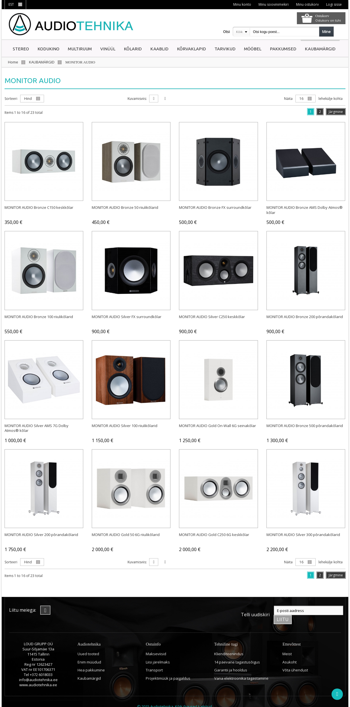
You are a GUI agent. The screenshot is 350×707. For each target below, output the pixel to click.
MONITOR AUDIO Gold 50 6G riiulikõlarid (126, 534)
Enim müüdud (89, 652)
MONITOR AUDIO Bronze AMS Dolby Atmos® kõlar (304, 210)
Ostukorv (322, 16)
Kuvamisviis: (137, 98)
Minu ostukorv (306, 4)
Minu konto (241, 4)
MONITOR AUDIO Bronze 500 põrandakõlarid (304, 425)
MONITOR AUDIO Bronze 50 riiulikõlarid (125, 207)
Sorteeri (11, 98)
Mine (326, 31)
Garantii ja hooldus (230, 660)
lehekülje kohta (330, 98)
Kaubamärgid (89, 668)
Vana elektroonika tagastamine (241, 668)
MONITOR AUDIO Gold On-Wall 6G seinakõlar (217, 425)
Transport (154, 660)
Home (13, 62)
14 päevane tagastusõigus (237, 652)
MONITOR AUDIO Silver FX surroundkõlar (126, 316)
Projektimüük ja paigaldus (168, 668)
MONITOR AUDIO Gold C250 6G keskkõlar (214, 534)
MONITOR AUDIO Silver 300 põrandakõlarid (303, 534)
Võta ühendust (295, 660)
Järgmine (336, 111)
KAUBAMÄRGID (42, 62)
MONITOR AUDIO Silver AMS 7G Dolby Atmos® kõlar (36, 428)
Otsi (226, 31)
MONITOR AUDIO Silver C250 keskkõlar (212, 316)
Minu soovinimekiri (273, 4)
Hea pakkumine (91, 660)
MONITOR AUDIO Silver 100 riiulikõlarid (124, 425)
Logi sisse (333, 4)
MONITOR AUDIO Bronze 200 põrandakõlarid (304, 316)
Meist (287, 644)
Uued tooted (88, 644)
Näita (288, 98)
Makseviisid (156, 644)
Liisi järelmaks (158, 652)
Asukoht (289, 652)
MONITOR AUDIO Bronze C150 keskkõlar (39, 207)
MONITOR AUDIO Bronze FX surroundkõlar (215, 207)
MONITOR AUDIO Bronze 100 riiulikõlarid (39, 316)
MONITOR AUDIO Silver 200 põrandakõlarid (41, 534)
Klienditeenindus (228, 644)
